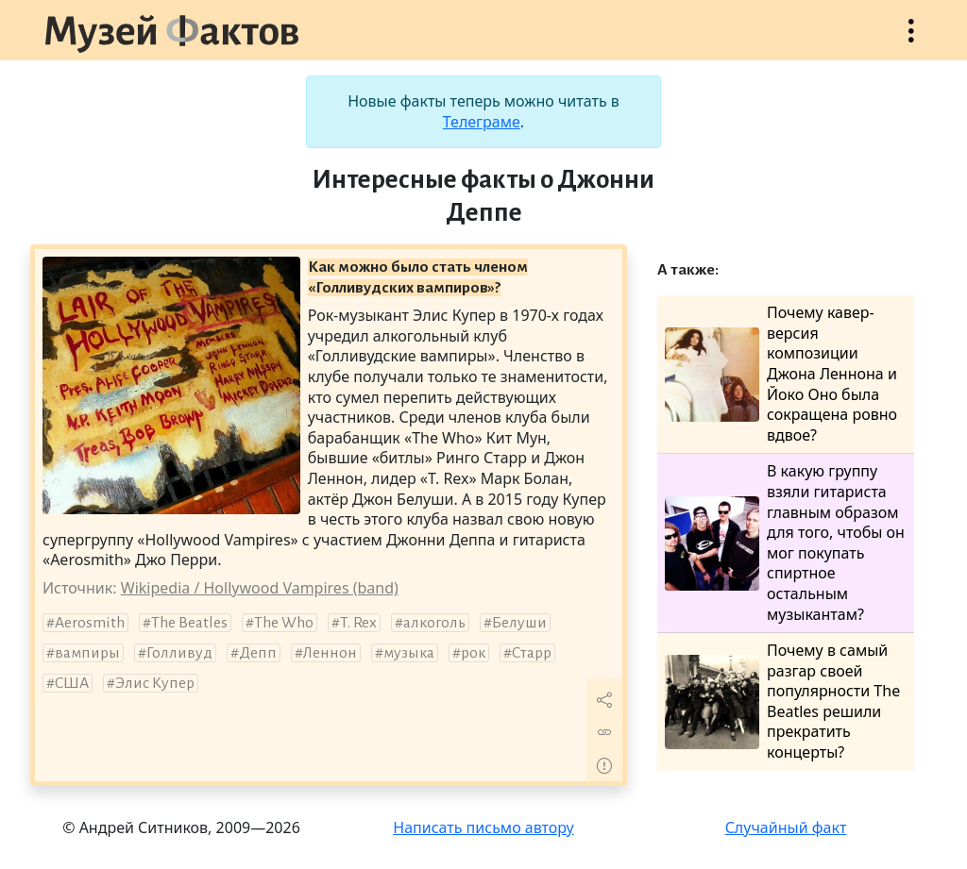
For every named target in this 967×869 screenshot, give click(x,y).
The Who (284, 622)
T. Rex (358, 622)
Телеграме (481, 121)
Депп (258, 652)
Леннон (330, 652)
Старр (531, 652)
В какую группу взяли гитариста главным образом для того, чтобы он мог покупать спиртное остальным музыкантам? (785, 542)
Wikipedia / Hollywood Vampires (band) (260, 587)
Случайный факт (786, 827)
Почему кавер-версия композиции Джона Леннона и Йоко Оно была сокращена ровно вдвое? (781, 374)
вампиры (87, 652)
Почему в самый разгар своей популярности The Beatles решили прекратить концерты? (782, 701)
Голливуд (179, 652)
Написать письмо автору (483, 827)
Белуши (519, 622)
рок (473, 652)
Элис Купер (155, 683)
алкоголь (434, 622)
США (72, 683)
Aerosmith (90, 622)
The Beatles (189, 622)
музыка (408, 652)
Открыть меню (911, 40)
